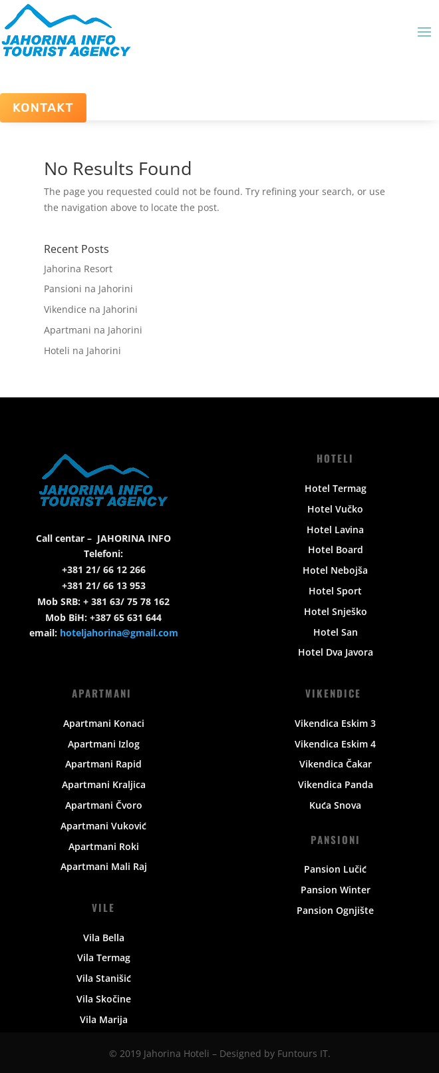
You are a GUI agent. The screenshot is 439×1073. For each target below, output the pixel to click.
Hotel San (335, 632)
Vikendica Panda (335, 784)
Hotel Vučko (335, 509)
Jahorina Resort (78, 268)
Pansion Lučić (335, 869)
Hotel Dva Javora (335, 652)
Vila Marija (104, 1019)
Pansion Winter (335, 889)
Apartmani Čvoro (103, 805)
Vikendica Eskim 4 (335, 744)
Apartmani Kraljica (104, 784)
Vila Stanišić (103, 978)
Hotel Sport (335, 590)
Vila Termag (103, 957)
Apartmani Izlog (104, 744)
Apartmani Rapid (103, 763)
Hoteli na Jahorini (82, 350)
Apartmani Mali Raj (104, 866)
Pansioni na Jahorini (88, 288)
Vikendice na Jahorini (91, 309)
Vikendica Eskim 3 (335, 723)
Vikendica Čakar (335, 763)
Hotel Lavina (335, 529)
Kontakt (43, 107)
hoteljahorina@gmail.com (119, 632)
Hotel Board (335, 549)
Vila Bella (103, 937)
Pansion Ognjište (335, 910)
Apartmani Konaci (103, 723)
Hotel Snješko (335, 611)
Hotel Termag (335, 488)
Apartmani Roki (104, 846)
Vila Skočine (103, 998)
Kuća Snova (335, 805)
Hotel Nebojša (335, 570)
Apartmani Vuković (103, 825)
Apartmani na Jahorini (93, 329)
